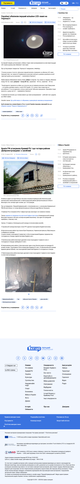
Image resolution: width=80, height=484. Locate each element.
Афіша (64, 368)
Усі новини (67, 54)
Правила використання (12, 417)
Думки (27, 401)
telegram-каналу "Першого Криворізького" (14, 106)
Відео (64, 380)
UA (73, 3)
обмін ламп (19, 111)
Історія (13, 8)
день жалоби (44, 299)
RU (77, 3)
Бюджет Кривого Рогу (50, 369)
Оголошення (66, 374)
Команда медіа (36, 420)
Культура (28, 377)
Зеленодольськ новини (9, 302)
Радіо (64, 383)
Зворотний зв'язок (63, 420)
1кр (18, 299)
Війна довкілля (49, 381)
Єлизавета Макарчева (21, 154)
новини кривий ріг (7, 111)
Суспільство (29, 380)
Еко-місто (47, 373)
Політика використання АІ (12, 425)
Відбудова (47, 387)
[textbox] (68, 8)
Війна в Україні (30, 395)
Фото (27, 398)
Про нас (42, 8)
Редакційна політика (38, 417)
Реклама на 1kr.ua (63, 417)
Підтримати (7, 3)
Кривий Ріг (29, 371)
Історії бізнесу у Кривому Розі (49, 394)
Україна (28, 374)
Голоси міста (48, 390)
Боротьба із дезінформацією (50, 377)
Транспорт (66, 371)
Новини (3, 8)
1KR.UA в (37, 22)
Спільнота (29, 409)
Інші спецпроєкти (50, 398)
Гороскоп (65, 377)
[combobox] (68, 8)
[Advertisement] (28, 132)
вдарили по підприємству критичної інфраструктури (21, 215)
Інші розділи (52, 8)
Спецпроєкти (22, 8)
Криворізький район (8, 299)
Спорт (27, 388)
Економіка (29, 392)
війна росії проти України (29, 299)
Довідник (34, 8)
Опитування (48, 384)
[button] (28, 294)
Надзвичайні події (30, 384)
